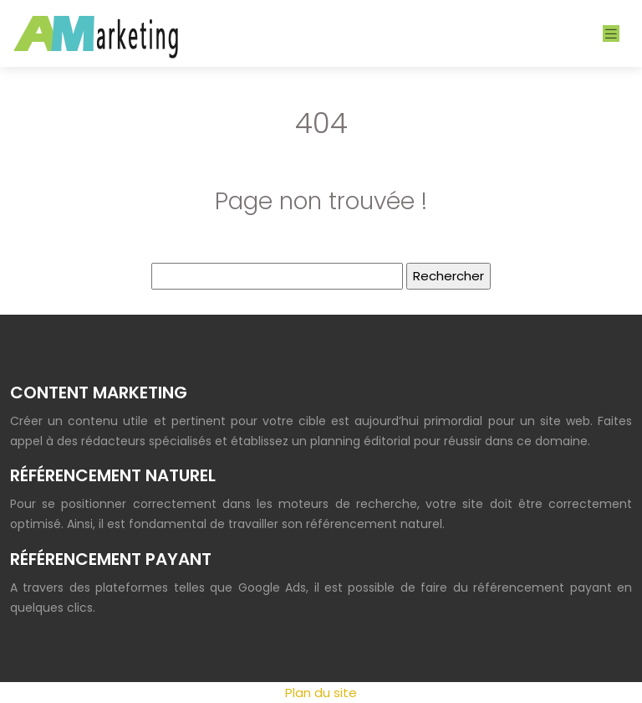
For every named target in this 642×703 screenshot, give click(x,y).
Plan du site (321, 692)
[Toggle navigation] (611, 34)
